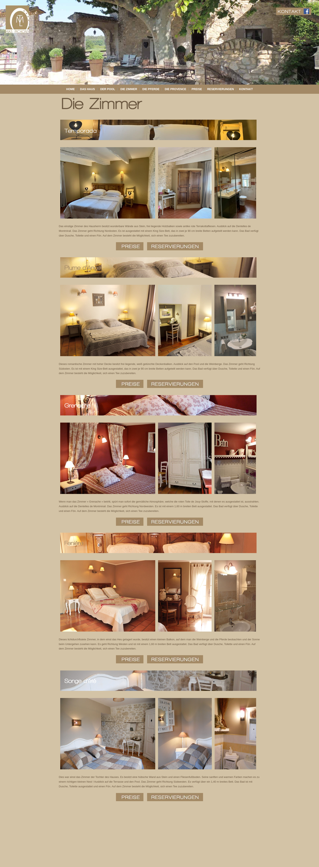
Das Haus (87, 89)
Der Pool (107, 89)
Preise (196, 89)
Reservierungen (220, 89)
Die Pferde (151, 89)
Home (70, 89)
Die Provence (175, 89)
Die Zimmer (128, 89)
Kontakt (246, 89)
